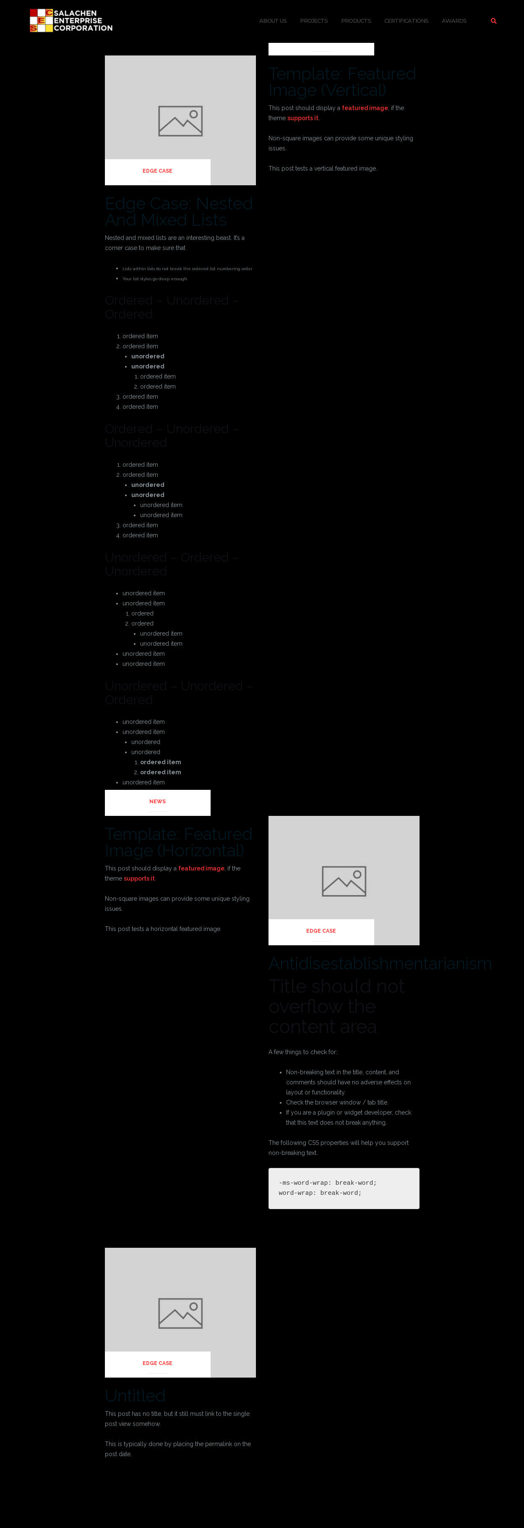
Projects (314, 20)
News (321, 41)
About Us (273, 20)
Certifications (406, 20)
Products (356, 20)
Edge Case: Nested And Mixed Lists (179, 211)
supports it (302, 118)
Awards (454, 20)
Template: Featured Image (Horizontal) (179, 842)
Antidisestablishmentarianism (380, 963)
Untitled (135, 1395)
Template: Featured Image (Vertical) (342, 81)
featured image (365, 108)
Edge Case (157, 171)
